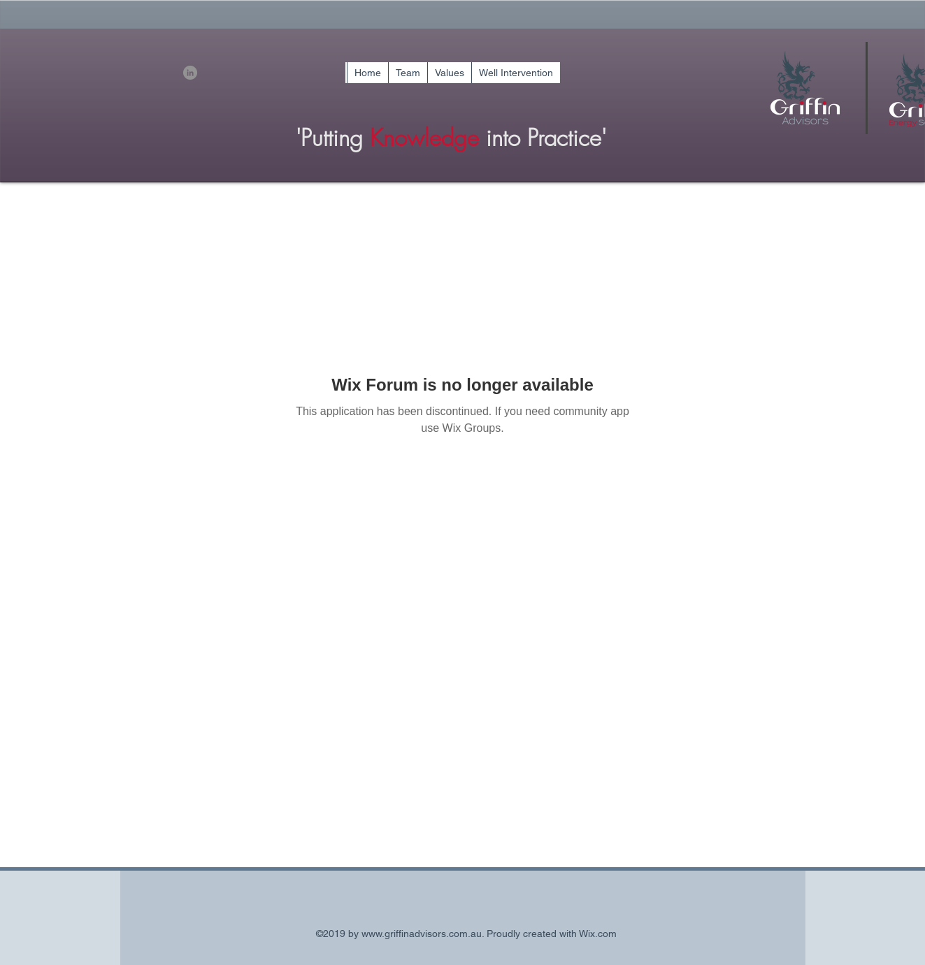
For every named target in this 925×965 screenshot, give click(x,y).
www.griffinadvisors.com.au (421, 933)
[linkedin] (190, 73)
